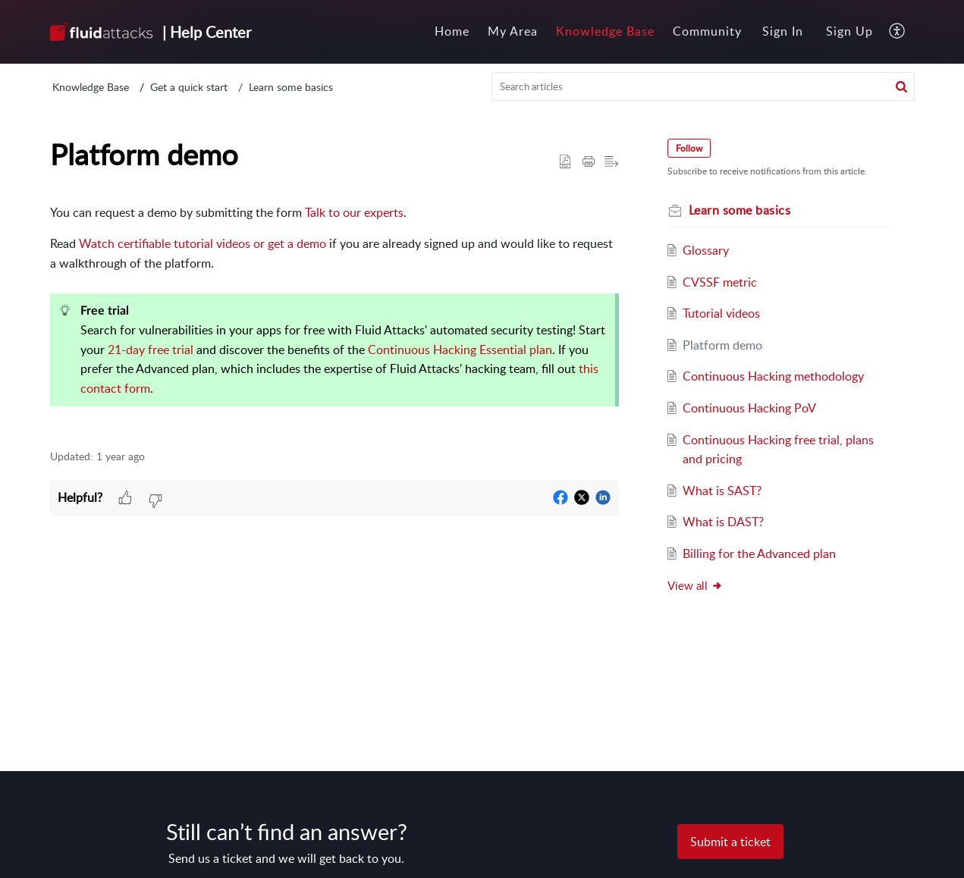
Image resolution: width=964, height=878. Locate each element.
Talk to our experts (354, 212)
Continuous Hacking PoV (749, 408)
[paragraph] (334, 318)
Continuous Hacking (422, 349)
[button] (898, 31)
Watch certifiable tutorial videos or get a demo (202, 243)
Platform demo (722, 345)
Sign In (782, 31)
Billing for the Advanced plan (759, 553)
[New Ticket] (730, 841)
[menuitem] (783, 31)
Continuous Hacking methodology (773, 376)
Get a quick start (189, 87)
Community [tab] (707, 31)
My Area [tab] (513, 31)
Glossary (706, 250)
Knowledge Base (90, 87)
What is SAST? (722, 490)
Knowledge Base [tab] (605, 31)
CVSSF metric (720, 282)
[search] (703, 86)
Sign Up (849, 31)
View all (695, 585)
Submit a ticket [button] (730, 841)
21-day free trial (150, 349)
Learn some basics (291, 87)
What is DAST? (723, 521)
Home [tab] (452, 31)
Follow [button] (689, 148)
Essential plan (515, 349)
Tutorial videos (721, 313)
